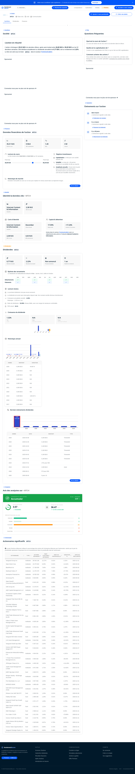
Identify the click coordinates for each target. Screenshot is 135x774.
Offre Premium (73, 758)
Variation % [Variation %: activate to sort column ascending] (67, 555)
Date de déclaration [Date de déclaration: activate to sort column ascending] (77, 555)
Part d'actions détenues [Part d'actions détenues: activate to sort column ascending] (46, 555)
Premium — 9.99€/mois (9, 757)
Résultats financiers (40, 756)
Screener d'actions (40, 750)
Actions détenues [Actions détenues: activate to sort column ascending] (36, 555)
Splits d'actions (39, 758)
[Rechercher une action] (33, 7)
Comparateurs (78, 7)
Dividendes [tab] (16, 21)
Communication (35, 16)
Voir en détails (75, 185)
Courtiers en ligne (74, 750)
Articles (97, 7)
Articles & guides (73, 756)
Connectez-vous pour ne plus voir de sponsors (20, 88)
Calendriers (89, 7)
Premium (105, 7)
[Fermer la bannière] (132, 2)
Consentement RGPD (128, 769)
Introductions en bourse (42, 761)
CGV (120, 769)
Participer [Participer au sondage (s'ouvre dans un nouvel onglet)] (96, 2)
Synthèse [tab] (7, 21)
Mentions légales (113, 769)
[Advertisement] (42, 74)
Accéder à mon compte (124, 7)
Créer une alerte (122, 14)
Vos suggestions (107, 756)
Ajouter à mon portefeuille (99, 14)
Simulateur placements (75, 753)
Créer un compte (107, 753)
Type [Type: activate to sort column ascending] (28, 555)
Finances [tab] (24, 21)
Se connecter (106, 750)
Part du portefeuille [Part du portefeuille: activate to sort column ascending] (56, 555)
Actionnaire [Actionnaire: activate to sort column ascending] (15, 555)
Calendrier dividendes (41, 753)
